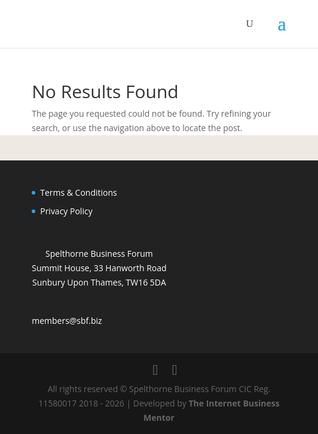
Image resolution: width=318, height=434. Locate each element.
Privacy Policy (66, 211)
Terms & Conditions (78, 192)
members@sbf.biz (67, 320)
